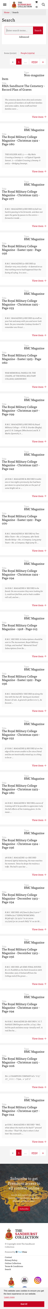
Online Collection (13, 1263)
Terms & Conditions (14, 1266)
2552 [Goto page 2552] (34, 61)
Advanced (24, 37)
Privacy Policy (11, 1260)
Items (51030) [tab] (10, 53)
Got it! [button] (24, 1304)
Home (6, 12)
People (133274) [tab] (28, 53)
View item (39, 117)
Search (38, 30)
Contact (8, 1257)
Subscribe (24, 1208)
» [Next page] (43, 61)
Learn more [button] (9, 1297)
